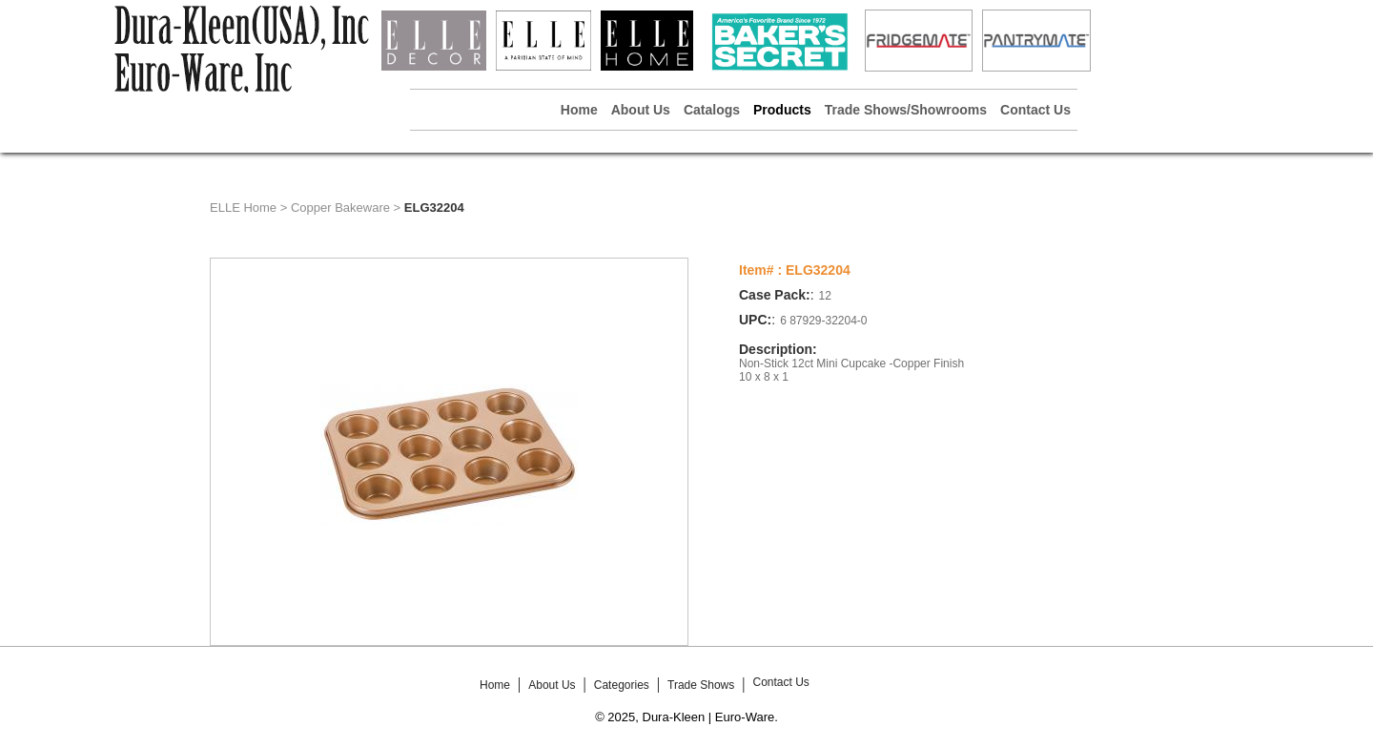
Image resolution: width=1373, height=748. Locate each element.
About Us (640, 109)
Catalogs (712, 109)
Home (579, 109)
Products (782, 109)
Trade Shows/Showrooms (906, 109)
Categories (621, 685)
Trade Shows (700, 685)
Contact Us (1035, 109)
